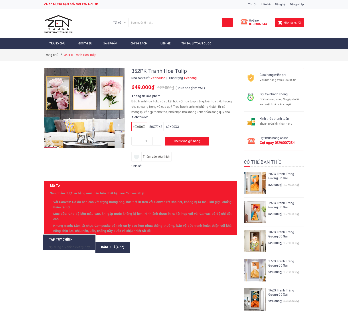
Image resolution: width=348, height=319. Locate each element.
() (289, 22)
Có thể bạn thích (264, 160)
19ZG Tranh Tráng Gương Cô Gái (281, 204)
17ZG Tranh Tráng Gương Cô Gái (281, 262)
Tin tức (252, 4)
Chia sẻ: (136, 164)
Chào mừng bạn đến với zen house (71, 4)
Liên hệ (266, 4)
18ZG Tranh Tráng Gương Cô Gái (281, 233)
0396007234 (258, 24)
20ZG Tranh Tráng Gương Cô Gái (281, 175)
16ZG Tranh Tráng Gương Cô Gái (281, 291)
